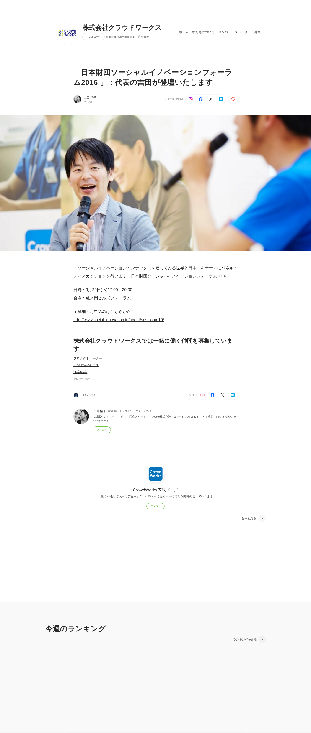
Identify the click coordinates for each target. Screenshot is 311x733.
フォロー (93, 37)
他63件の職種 (83, 379)
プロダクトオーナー (87, 358)
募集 (257, 31)
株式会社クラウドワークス (122, 28)
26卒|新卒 (80, 372)
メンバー (224, 31)
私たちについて (203, 31)
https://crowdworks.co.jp (120, 36)
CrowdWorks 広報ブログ (155, 489)
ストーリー (243, 31)
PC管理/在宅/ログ (86, 365)
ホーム (184, 31)
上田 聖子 (90, 97)
